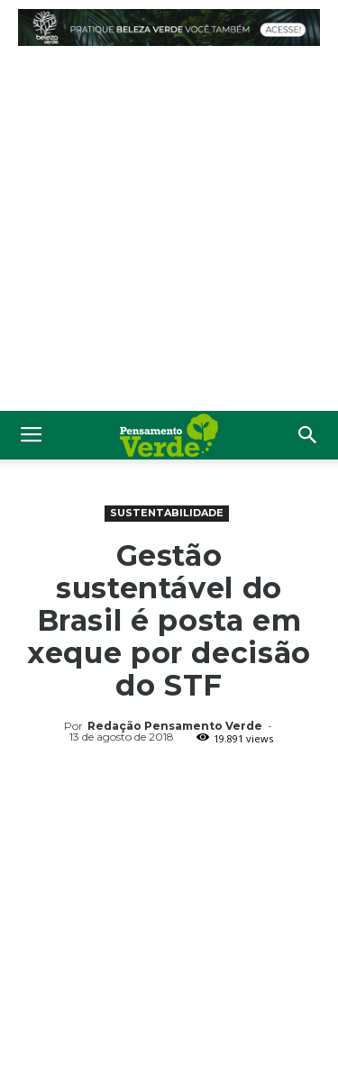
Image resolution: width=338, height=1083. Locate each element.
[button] (308, 435)
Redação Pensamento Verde (174, 726)
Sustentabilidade (167, 512)
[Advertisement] (169, 233)
